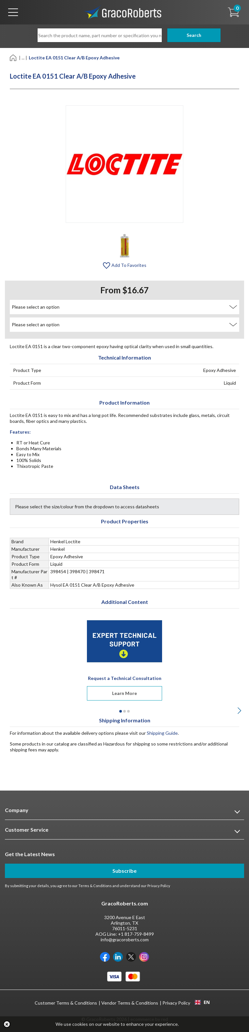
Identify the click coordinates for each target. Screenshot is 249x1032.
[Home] (13, 57)
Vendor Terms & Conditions (129, 1003)
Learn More (124, 693)
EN (202, 1002)
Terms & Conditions (95, 886)
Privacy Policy (158, 886)
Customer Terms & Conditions (66, 1003)
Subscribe (124, 871)
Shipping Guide (162, 733)
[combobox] (202, 1002)
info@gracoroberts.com (125, 939)
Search (186, 35)
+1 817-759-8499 (136, 934)
